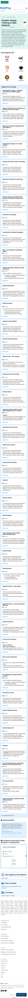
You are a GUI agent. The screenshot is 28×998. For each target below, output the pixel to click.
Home (3, 17)
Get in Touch (21, 994)
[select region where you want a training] (14, 878)
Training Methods (6, 927)
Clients (3, 968)
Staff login (14, 997)
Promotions (4, 924)
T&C (2, 977)
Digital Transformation (7, 949)
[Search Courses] (13, 11)
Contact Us (4, 2)
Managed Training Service (8, 952)
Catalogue (4, 922)
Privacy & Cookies (14, 994)
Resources (4, 929)
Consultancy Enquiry (7, 940)
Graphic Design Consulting (8, 895)
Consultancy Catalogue (8, 943)
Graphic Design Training (11, 17)
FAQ (2, 974)
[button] (25, 856)
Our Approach (5, 936)
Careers (3, 972)
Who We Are (4, 961)
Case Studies (4, 938)
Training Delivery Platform (8, 954)
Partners (3, 965)
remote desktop (11, 40)
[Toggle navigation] (26, 8)
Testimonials (4, 970)
